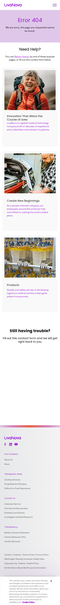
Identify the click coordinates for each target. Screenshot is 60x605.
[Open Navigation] (54, 5)
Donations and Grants (14, 513)
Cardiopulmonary (12, 479)
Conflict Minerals (12, 541)
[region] (30, 591)
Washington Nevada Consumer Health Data (24, 559)
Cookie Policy (32, 563)
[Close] (51, 581)
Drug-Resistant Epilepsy (15, 484)
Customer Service (12, 504)
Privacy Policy (41, 554)
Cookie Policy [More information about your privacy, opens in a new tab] (28, 602)
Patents (21, 563)
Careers (8, 554)
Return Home (21, 56)
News (6, 464)
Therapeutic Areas (13, 474)
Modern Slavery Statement (16, 532)
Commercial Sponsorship (16, 508)
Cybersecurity (10, 563)
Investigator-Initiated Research (18, 517)
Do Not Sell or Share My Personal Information (25, 568)
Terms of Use (28, 554)
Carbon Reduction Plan (15, 537)
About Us (8, 459)
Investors (17, 554)
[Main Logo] (13, 5)
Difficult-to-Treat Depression (17, 488)
